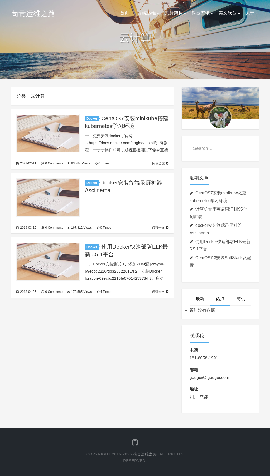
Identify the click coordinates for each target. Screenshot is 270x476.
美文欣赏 (228, 13)
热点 (220, 299)
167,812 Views (79, 227)
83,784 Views (78, 163)
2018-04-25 (26, 292)
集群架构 (174, 13)
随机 (241, 299)
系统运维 (147, 13)
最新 (200, 299)
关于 (249, 13)
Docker (92, 119)
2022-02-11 (26, 163)
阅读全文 (160, 163)
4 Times (104, 292)
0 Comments (52, 163)
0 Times (102, 163)
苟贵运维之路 (33, 13)
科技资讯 (201, 13)
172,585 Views (79, 292)
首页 (124, 13)
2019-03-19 (26, 227)
